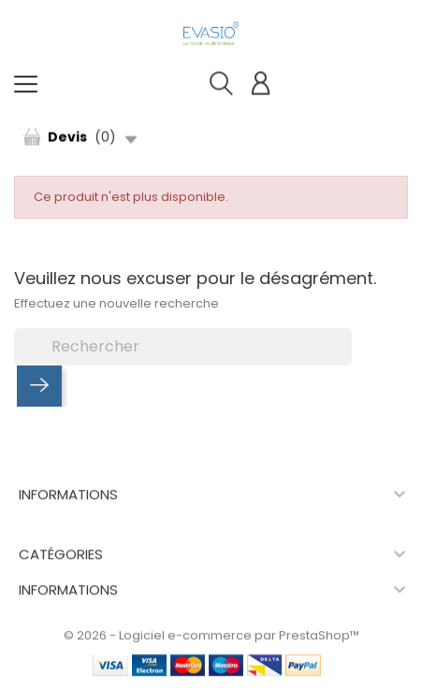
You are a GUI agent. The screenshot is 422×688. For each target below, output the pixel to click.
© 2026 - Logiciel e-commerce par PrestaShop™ (211, 636)
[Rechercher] (183, 347)
